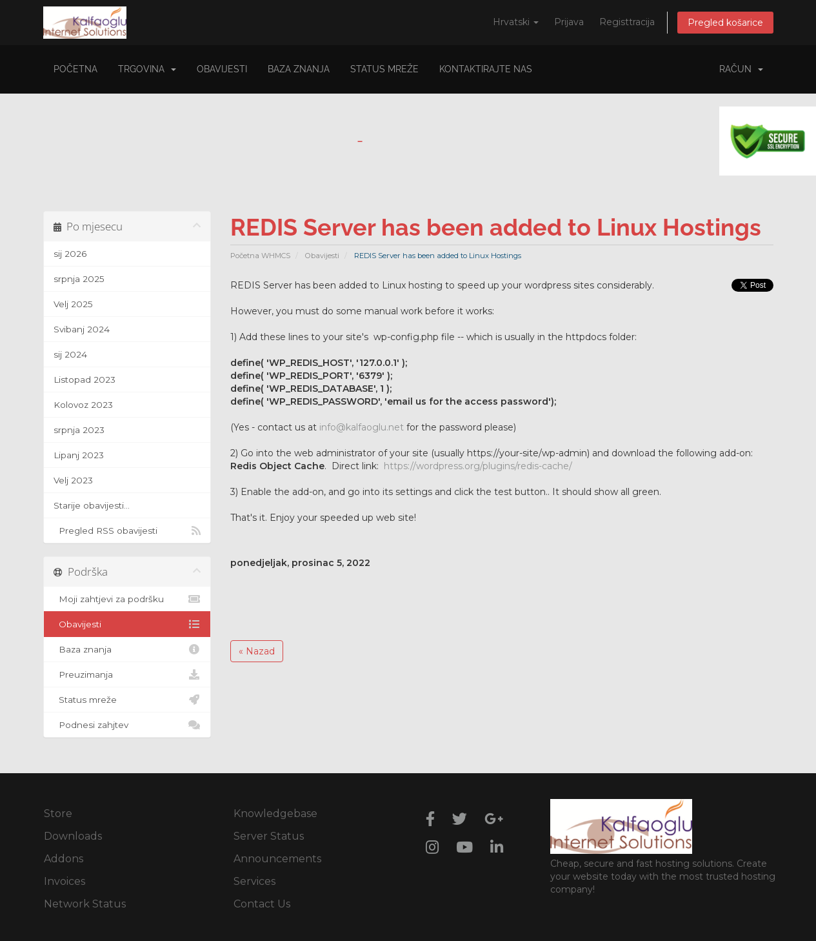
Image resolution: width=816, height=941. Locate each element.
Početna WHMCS (260, 255)
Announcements (277, 859)
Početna (75, 69)
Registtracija (627, 22)
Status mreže (384, 69)
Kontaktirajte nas (485, 69)
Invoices (64, 881)
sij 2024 (70, 354)
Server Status (269, 836)
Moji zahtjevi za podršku (127, 599)
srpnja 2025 (79, 279)
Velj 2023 (73, 480)
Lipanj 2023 (79, 455)
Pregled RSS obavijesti (127, 530)
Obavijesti (222, 69)
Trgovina (147, 69)
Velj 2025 (73, 304)
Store (58, 813)
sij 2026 (70, 253)
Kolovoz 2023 (83, 405)
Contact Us (262, 904)
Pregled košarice (725, 22)
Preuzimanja (127, 674)
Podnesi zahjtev (127, 725)
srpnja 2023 (79, 430)
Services (254, 881)
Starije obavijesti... (92, 505)
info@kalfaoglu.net (361, 427)
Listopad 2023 (84, 379)
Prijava (569, 22)
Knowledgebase (275, 813)
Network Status (85, 904)
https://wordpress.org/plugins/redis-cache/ (478, 466)
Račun (741, 69)
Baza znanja (299, 69)
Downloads (73, 836)
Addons (63, 859)
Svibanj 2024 (82, 329)
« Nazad (257, 651)
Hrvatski (516, 22)
